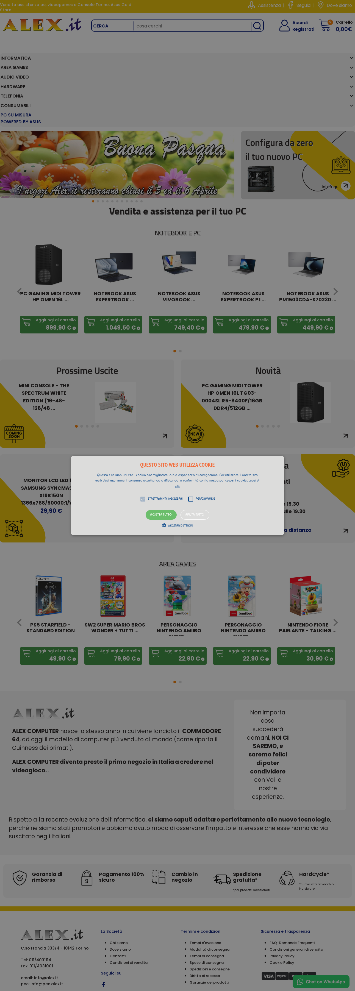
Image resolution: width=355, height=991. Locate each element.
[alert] (177, 495)
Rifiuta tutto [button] (194, 514)
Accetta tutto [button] (161, 514)
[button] (177, 495)
